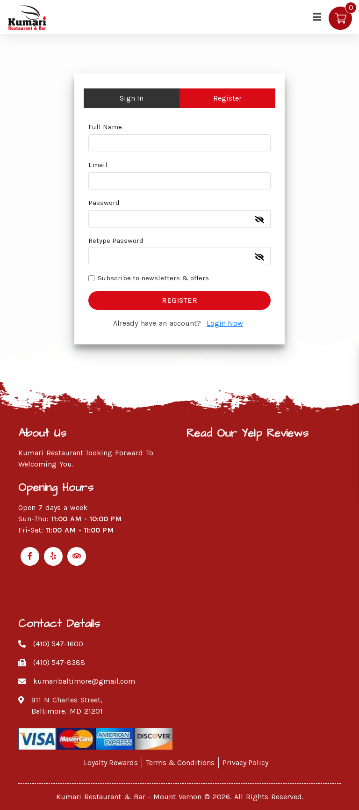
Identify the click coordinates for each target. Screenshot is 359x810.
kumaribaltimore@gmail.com (84, 681)
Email (98, 165)
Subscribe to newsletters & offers (153, 278)
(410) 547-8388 (59, 662)
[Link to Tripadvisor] (76, 556)
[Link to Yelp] (53, 556)
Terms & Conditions (180, 762)
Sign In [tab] (132, 98)
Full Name (105, 127)
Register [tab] (227, 98)
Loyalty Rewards (111, 762)
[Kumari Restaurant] (28, 16)
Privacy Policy (245, 762)
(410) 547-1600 (58, 643)
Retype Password (116, 240)
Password (104, 202)
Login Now (225, 323)
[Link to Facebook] (30, 556)
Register (179, 300)
